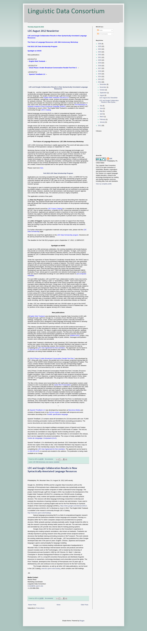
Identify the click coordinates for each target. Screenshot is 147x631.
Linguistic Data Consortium (66, 11)
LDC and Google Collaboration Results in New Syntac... (109, 101)
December (103, 84)
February (103, 119)
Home (58, 605)
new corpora (49, 462)
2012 (100, 82)
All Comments (102, 34)
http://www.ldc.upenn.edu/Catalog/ (39, 513)
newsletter (56, 462)
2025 (100, 46)
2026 (100, 44)
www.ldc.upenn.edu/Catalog (50, 568)
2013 (100, 79)
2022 (100, 54)
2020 (100, 60)
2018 (100, 65)
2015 (100, 74)
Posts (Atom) (40, 608)
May (101, 111)
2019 (100, 63)
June (101, 108)
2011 (100, 125)
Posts (100, 30)
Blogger (82, 621)
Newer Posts (32, 605)
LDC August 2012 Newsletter (43, 31)
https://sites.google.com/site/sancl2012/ (73, 506)
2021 (100, 57)
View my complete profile (104, 184)
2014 (100, 76)
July (101, 106)
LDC (110, 158)
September (103, 93)
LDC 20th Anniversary (39, 462)
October (102, 90)
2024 (100, 49)
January (102, 122)
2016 (100, 71)
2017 (100, 68)
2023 (100, 52)
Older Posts (84, 605)
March (102, 116)
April (101, 114)
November (103, 87)
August (102, 95)
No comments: (49, 459)
